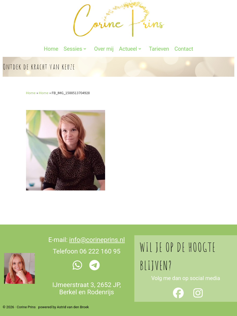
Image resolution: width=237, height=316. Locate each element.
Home (31, 86)
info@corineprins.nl (97, 234)
